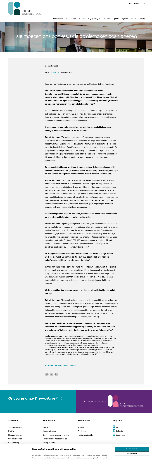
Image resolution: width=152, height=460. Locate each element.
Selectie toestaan (132, 438)
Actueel (82, 18)
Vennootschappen (16, 427)
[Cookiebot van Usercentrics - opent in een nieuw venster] (15, 456)
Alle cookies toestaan (132, 433)
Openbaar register (120, 18)
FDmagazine (54, 72)
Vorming (141, 18)
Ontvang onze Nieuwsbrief (32, 398)
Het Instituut (71, 18)
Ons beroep (58, 18)
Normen (81, 427)
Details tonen (108, 456)
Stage (133, 18)
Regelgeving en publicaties (99, 18)
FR (144, 3)
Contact (46, 427)
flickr (118, 427)
